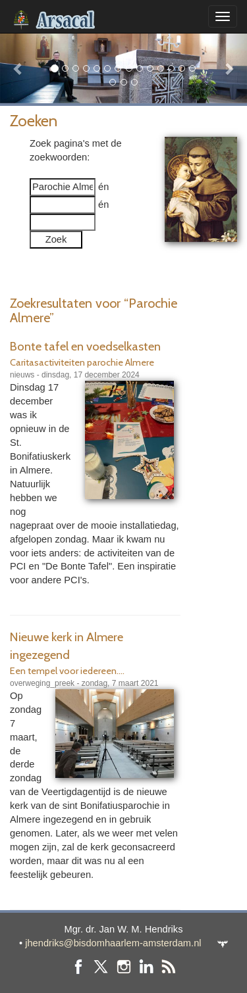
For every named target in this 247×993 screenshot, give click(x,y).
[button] (18, 68)
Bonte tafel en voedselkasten (85, 346)
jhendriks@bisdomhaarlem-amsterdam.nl (113, 943)
